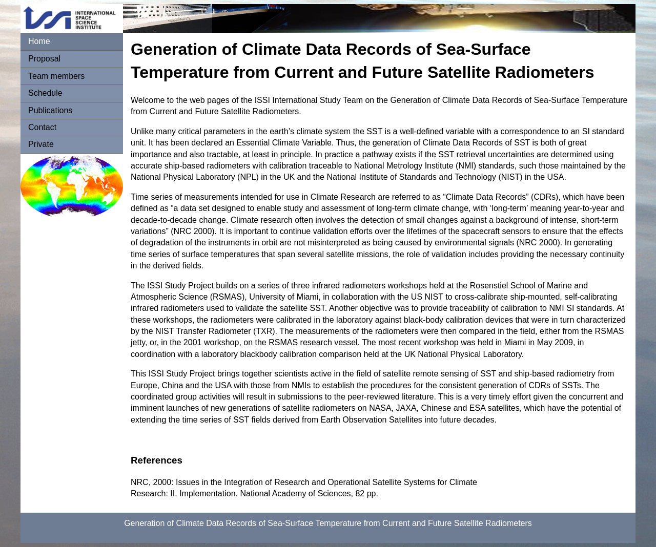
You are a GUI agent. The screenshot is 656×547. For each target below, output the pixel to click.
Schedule (45, 93)
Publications (50, 110)
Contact (42, 127)
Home (39, 41)
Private (41, 144)
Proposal (44, 58)
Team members (56, 76)
